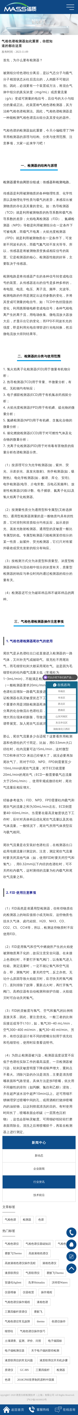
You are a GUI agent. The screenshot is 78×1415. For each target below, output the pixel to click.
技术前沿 (39, 1196)
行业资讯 (39, 1183)
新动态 (39, 1157)
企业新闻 (39, 1170)
